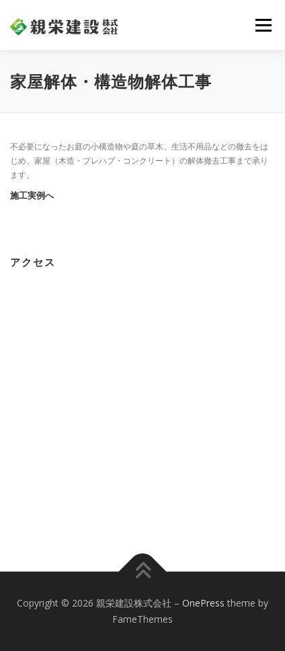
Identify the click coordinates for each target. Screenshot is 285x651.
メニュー (263, 25)
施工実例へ (32, 196)
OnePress (203, 602)
